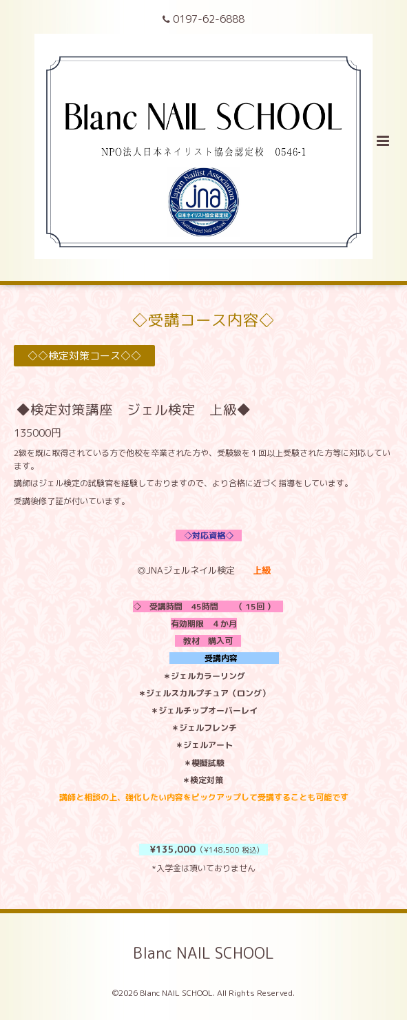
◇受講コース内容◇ (203, 320)
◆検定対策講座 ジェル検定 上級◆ (134, 409)
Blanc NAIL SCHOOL (203, 953)
